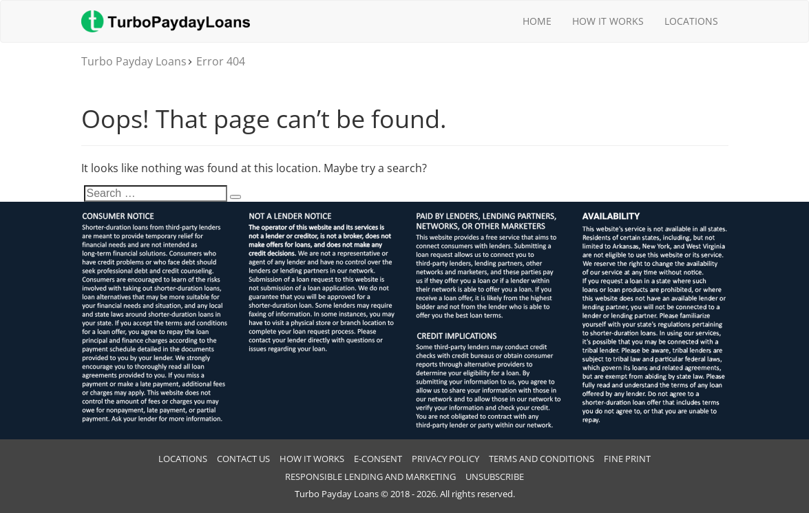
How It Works (608, 21)
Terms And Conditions (541, 458)
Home (537, 21)
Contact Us (243, 458)
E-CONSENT (378, 458)
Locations (691, 21)
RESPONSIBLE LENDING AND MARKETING (370, 476)
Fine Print (627, 458)
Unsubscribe (494, 476)
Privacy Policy (445, 458)
